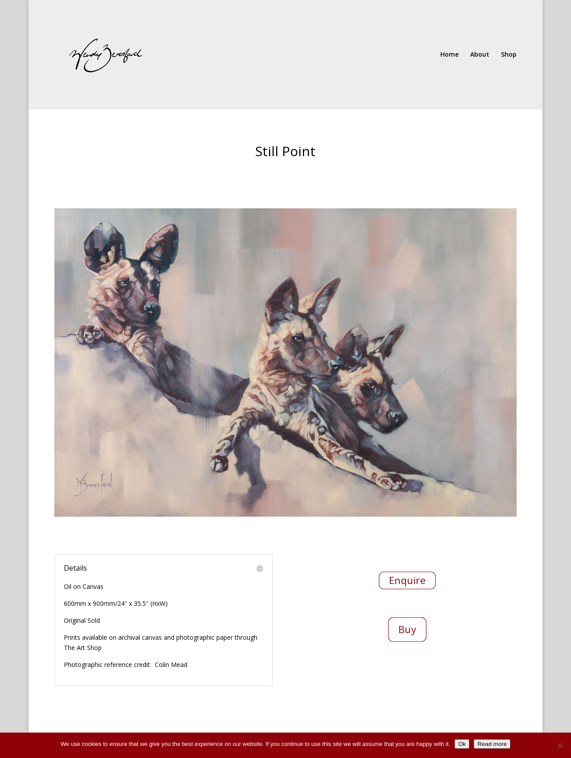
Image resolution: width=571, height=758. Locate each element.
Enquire (407, 580)
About (479, 54)
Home (449, 54)
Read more (492, 744)
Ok (462, 744)
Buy (408, 629)
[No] (559, 745)
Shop (509, 54)
